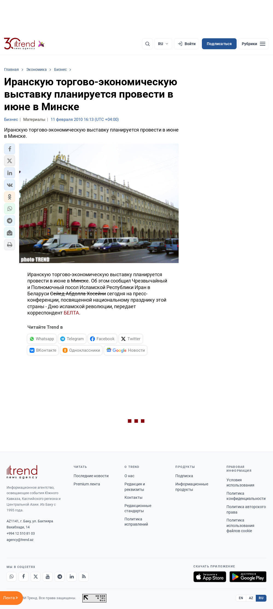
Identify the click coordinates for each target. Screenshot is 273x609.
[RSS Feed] (84, 577)
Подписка (184, 476)
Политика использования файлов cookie (240, 525)
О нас (129, 476)
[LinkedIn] (72, 577)
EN (241, 598)
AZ (251, 598)
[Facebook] (23, 577)
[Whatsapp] (11, 577)
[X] (35, 577)
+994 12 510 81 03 (21, 533)
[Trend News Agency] (22, 472)
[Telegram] (60, 577)
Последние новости (91, 476)
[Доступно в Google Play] (248, 576)
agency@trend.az (20, 540)
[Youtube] (48, 577)
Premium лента (87, 484)
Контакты (133, 497)
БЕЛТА (71, 313)
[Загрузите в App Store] (209, 576)
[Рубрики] (253, 43)
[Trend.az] (24, 44)
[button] (9, 149)
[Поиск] (147, 43)
